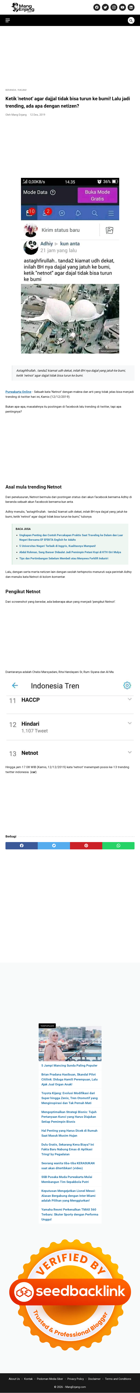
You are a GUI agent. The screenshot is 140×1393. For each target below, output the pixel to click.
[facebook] (21, 845)
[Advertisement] (70, 57)
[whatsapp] (118, 845)
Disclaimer (94, 1379)
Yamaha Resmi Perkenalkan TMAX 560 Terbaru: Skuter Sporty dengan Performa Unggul (69, 1214)
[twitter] (54, 845)
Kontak (28, 1379)
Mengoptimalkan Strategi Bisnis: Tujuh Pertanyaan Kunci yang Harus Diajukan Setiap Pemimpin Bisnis (69, 1117)
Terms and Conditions (118, 1379)
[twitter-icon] (105, 7)
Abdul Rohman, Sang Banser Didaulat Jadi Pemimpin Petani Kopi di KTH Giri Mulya (70, 552)
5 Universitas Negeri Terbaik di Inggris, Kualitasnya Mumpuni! (57, 546)
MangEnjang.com (75, 1387)
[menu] (7, 20)
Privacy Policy (75, 1379)
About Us (14, 1379)
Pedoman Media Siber (50, 1379)
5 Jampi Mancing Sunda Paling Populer (69, 1065)
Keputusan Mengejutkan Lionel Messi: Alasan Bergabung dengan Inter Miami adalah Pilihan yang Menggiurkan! (68, 1196)
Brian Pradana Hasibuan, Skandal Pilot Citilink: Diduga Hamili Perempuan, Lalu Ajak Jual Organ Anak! (69, 1079)
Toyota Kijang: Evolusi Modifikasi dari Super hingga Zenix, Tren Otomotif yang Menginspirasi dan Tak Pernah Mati (69, 1098)
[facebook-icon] (96, 7)
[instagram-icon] (113, 7)
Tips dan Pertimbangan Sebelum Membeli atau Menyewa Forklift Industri (63, 558)
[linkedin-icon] (131, 7)
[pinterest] (86, 845)
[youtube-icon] (122, 7)
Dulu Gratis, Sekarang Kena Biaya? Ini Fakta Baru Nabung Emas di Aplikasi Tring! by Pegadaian (67, 1149)
